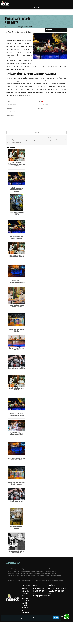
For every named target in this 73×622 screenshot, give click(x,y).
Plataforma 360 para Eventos (14, 580)
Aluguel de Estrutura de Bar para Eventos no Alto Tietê (16, 459)
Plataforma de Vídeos (40, 580)
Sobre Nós (26, 591)
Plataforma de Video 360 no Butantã (16, 213)
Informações (25, 613)
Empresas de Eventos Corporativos (15, 578)
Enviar (36, 132)
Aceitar (56, 618)
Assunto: (41, 109)
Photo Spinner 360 (29, 578)
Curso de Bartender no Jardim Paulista (16, 389)
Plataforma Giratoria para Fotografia (54, 580)
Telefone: (9, 109)
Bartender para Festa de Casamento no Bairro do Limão (16, 415)
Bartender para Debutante (27, 573)
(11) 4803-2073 (39, 589)
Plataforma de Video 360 (27, 580)
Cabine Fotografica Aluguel (43, 576)
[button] (70, 3)
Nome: (8, 102)
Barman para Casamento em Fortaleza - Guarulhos (17, 306)
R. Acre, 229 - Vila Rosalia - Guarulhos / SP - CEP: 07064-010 (57, 591)
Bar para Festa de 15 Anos (24, 571)
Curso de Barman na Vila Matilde (16, 368)
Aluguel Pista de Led (12, 571)
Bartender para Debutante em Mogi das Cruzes (16, 552)
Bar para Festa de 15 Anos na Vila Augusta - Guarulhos (16, 483)
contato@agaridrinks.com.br (41, 596)
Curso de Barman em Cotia (16, 501)
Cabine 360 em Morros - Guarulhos (16, 528)
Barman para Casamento (51, 571)
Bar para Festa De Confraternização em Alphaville (16, 282)
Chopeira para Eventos (56, 576)
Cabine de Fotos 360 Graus (13, 576)
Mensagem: (10, 116)
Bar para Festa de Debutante (37, 571)
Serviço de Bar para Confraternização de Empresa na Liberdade (16, 164)
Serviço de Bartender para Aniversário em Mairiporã (16, 433)
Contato (25, 608)
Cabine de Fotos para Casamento (28, 576)
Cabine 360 (54, 573)
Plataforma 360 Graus (48, 578)
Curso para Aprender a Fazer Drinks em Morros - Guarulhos (16, 256)
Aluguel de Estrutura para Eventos (49, 569)
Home (25, 589)
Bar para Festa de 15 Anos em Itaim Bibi (16, 330)
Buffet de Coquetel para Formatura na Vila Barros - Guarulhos (16, 190)
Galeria (25, 606)
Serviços (25, 603)
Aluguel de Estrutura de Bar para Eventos (31, 569)
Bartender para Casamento (13, 573)
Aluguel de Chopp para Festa (14, 569)
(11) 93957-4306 (39, 591)
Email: (40, 102)
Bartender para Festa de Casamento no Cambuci (16, 237)
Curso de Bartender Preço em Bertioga (16, 349)
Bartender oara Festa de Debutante (42, 573)
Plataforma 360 (38, 578)
